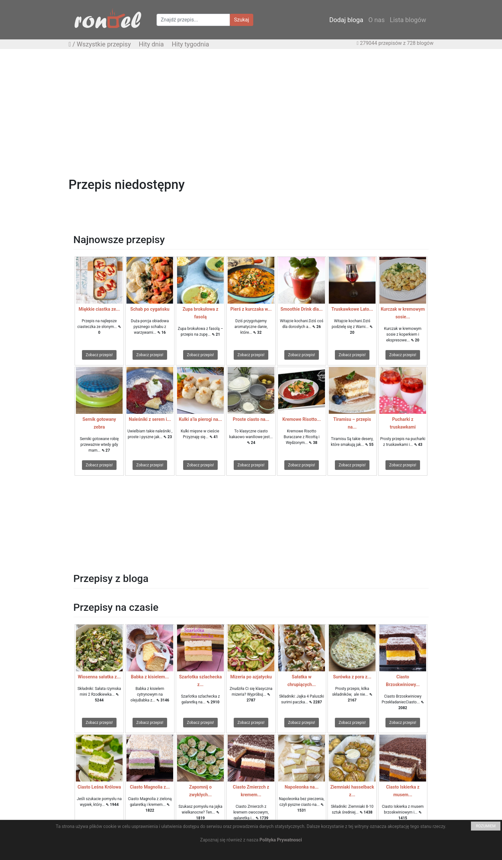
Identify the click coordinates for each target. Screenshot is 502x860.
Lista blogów (408, 20)
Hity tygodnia (190, 44)
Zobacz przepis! (99, 355)
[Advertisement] (251, 100)
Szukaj (241, 20)
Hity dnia (151, 44)
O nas (376, 20)
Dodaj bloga (346, 20)
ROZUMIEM (486, 826)
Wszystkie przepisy (104, 44)
